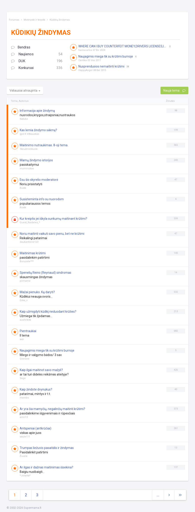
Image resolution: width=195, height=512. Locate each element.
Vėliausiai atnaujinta (25, 90)
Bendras (20, 47)
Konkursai (36, 68)
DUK (36, 61)
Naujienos (36, 54)
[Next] (180, 495)
